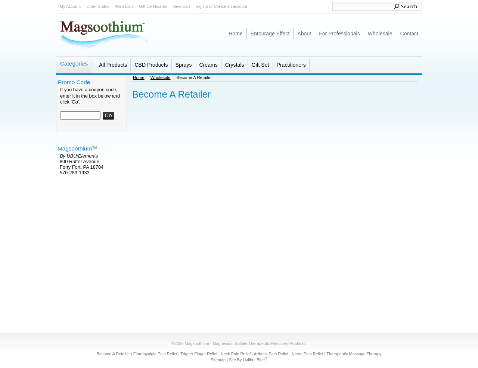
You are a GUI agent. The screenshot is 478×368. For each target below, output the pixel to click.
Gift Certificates (153, 6)
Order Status (97, 6)
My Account (70, 6)
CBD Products (151, 65)
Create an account (230, 6)
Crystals (234, 65)
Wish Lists (124, 6)
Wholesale (160, 77)
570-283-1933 (75, 172)
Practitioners (291, 65)
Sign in (202, 6)
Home (139, 77)
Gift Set (260, 65)
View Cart (181, 6)
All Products (113, 65)
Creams (208, 65)
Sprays (184, 65)
